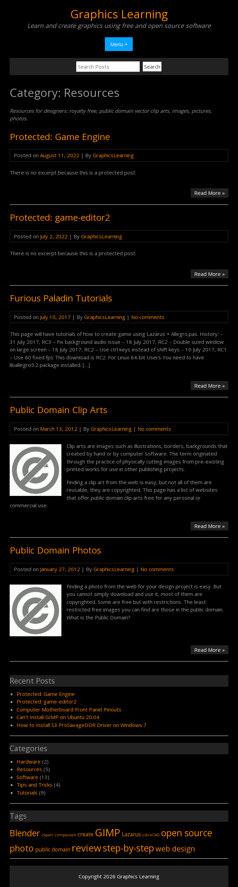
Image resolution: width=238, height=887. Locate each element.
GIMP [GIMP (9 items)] (107, 832)
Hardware (29, 761)
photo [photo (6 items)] (22, 848)
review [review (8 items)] (86, 847)
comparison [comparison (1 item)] (65, 835)
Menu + (119, 44)
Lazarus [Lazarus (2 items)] (131, 834)
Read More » (211, 193)
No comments (148, 316)
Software (27, 777)
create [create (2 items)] (85, 834)
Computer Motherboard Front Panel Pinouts (69, 709)
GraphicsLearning (113, 155)
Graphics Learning (119, 14)
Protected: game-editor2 (60, 217)
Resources (29, 769)
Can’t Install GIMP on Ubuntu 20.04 (58, 717)
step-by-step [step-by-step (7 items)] (128, 848)
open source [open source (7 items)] (186, 833)
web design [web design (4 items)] (175, 849)
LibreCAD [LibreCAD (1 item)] (151, 835)
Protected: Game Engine (60, 136)
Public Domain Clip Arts (58, 409)
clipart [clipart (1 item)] (47, 835)
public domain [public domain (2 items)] (52, 849)
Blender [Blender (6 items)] (25, 833)
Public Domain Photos (55, 550)
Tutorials (27, 792)
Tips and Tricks (34, 784)
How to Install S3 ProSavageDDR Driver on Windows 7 (82, 724)
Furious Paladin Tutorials (61, 298)
